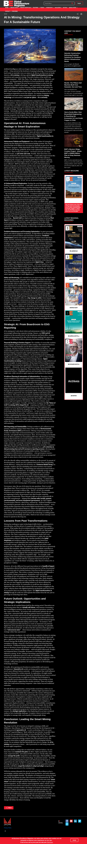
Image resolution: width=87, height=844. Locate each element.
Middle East (73, 295)
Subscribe (15, 11)
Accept (74, 840)
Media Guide (72, 7)
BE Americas (73, 238)
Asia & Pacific (73, 267)
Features (35, 7)
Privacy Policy (7, 828)
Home (6, 7)
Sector (65, 7)
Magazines (58, 7)
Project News (14, 7)
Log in (79, 3)
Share (9, 808)
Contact (7, 11)
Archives (73, 381)
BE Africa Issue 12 (73, 323)
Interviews (49, 7)
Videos (42, 7)
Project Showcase (25, 7)
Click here (50, 842)
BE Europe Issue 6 (73, 352)
